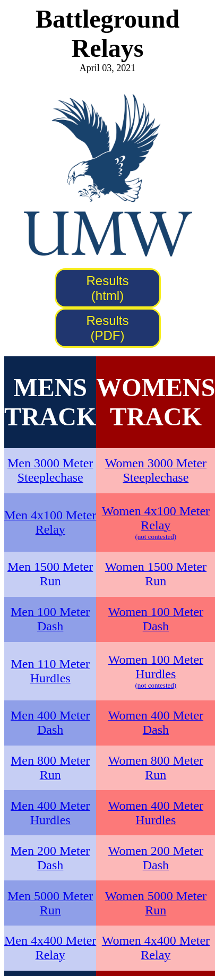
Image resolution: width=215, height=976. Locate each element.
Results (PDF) (107, 328)
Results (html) (107, 288)
